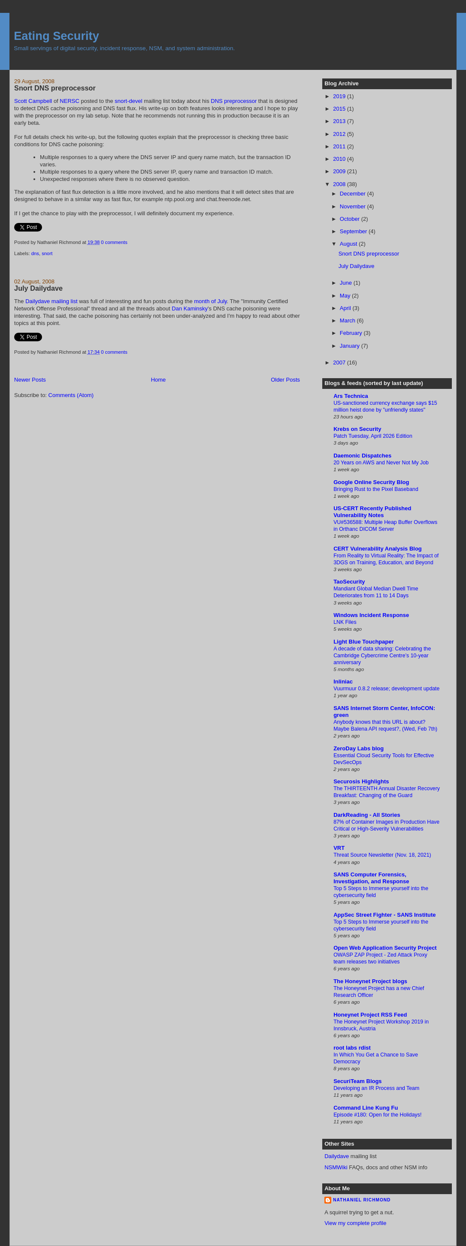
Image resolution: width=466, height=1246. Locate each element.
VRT (339, 848)
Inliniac (343, 681)
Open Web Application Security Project (385, 948)
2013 (340, 121)
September (354, 231)
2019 (340, 96)
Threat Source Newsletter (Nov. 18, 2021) (382, 855)
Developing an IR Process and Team (376, 1088)
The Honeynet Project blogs (370, 981)
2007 (340, 362)
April (346, 308)
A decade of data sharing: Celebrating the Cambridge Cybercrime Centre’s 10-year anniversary (382, 655)
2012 (340, 134)
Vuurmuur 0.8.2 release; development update (386, 689)
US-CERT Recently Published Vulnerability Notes (372, 511)
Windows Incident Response (371, 615)
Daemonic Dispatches (362, 455)
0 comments (114, 242)
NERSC (69, 101)
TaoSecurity (349, 581)
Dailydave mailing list (51, 301)
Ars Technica (350, 396)
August (349, 244)
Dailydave (336, 1156)
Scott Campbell (33, 101)
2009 (340, 171)
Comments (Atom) (71, 395)
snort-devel (128, 101)
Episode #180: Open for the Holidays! (377, 1115)
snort (47, 253)
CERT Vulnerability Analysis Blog (377, 548)
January (350, 346)
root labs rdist (352, 1047)
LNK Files (345, 622)
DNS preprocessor (234, 101)
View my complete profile (355, 1223)
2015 (340, 108)
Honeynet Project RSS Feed (370, 1014)
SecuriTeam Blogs (357, 1081)
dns (35, 253)
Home (158, 379)
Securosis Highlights (361, 781)
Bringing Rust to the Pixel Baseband (375, 489)
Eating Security (56, 35)
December (353, 193)
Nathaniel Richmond (361, 1200)
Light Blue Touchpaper (363, 641)
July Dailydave (38, 288)
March (348, 320)
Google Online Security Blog (371, 482)
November (353, 206)
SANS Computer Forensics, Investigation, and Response (371, 878)
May (346, 295)
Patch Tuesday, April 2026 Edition (372, 436)
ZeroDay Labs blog (358, 748)
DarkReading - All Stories (366, 815)
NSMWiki (335, 1167)
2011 (340, 146)
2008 (340, 184)
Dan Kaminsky (190, 308)
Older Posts (285, 379)
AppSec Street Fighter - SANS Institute (384, 915)
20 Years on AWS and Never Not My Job (381, 463)
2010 (340, 159)
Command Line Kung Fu (365, 1108)
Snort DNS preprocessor (55, 88)
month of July (210, 301)
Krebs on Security (357, 429)
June (347, 283)
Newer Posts (30, 379)
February (352, 333)
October (350, 219)
